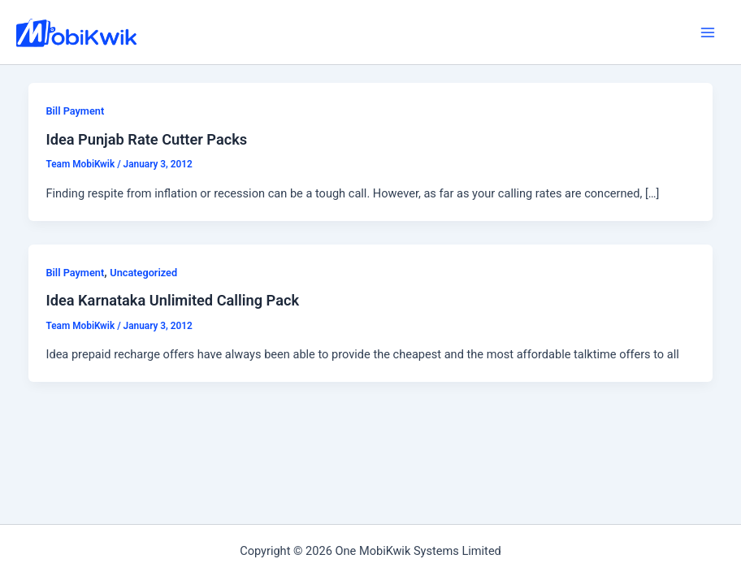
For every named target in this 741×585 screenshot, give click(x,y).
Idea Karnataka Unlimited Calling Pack (172, 300)
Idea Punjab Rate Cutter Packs (146, 139)
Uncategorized (143, 272)
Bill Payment (75, 111)
